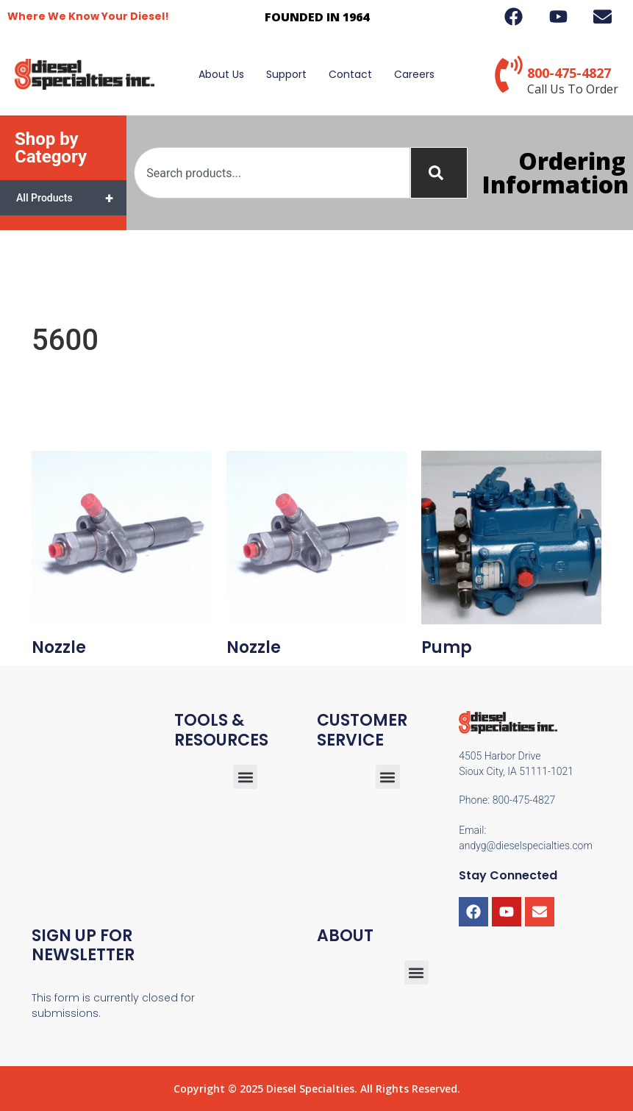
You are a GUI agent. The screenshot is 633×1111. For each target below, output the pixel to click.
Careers (414, 74)
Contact (350, 74)
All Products (71, 197)
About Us (221, 74)
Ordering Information (555, 172)
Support (286, 74)
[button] (388, 777)
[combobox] (272, 173)
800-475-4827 (569, 73)
